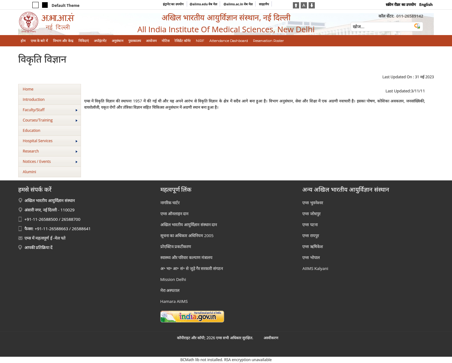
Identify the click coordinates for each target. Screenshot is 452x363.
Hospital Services (50, 140)
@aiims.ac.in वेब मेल (238, 4)
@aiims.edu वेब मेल (203, 4)
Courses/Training (50, 120)
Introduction (34, 99)
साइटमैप (264, 4)
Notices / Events (50, 161)
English (426, 4)
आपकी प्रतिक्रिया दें (38, 247)
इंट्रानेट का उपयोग (174, 4)
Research (50, 151)
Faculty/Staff (50, 109)
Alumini (29, 171)
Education (31, 130)
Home (28, 89)
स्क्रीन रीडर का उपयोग (401, 4)
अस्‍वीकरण (271, 337)
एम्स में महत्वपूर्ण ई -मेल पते (45, 238)
